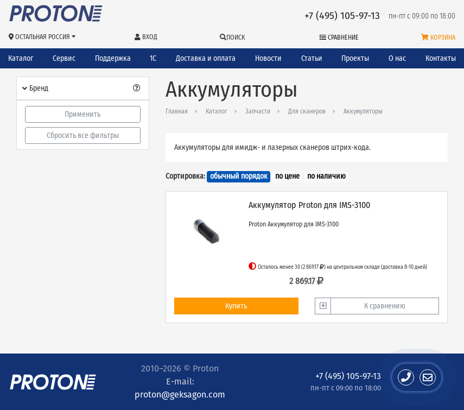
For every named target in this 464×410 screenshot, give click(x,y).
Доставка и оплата (206, 58)
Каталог (20, 58)
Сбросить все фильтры (83, 135)
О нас (397, 58)
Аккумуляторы (363, 111)
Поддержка (113, 58)
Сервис (64, 58)
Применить (82, 114)
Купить (236, 306)
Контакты (440, 58)
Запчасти (257, 111)
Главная (177, 111)
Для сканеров (307, 111)
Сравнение (339, 37)
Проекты (355, 58)
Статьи (311, 58)
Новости (268, 58)
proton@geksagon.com (180, 394)
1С (153, 58)
